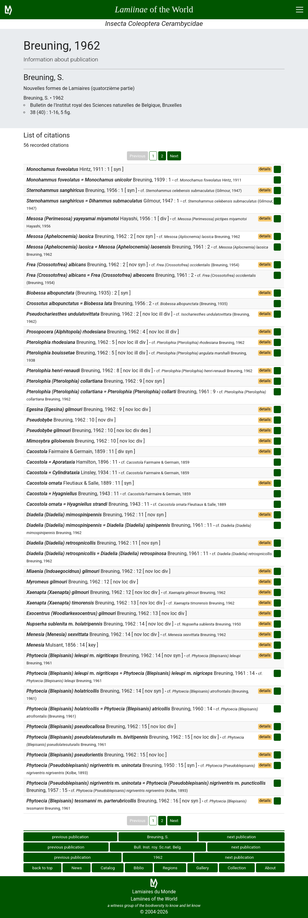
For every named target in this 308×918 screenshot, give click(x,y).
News (77, 867)
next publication (241, 836)
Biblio (139, 867)
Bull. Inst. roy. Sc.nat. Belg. (158, 847)
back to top (42, 867)
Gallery (202, 867)
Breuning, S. (157, 836)
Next (174, 155)
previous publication (70, 836)
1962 (157, 857)
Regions (170, 867)
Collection (237, 867)
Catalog (108, 867)
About (270, 867)
